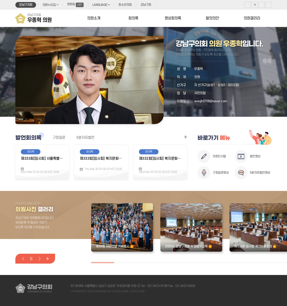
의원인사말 (219, 156)
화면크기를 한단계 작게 (261, 5)
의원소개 (93, 18)
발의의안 (212, 18)
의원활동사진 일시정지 (31, 259)
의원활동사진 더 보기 (47, 259)
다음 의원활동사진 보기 (39, 259)
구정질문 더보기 (185, 137)
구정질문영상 (221, 172)
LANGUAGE (99, 5)
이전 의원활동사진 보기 (23, 259)
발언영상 (255, 156)
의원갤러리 (252, 18)
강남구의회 (25, 4)
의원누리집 (49, 5)
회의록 (133, 18)
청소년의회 (125, 4)
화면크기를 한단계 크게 (248, 5)
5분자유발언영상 (260, 172)
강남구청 (146, 4)
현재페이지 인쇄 (268, 5)
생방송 (75, 5)
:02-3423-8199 (157, 286)
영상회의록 (173, 18)
